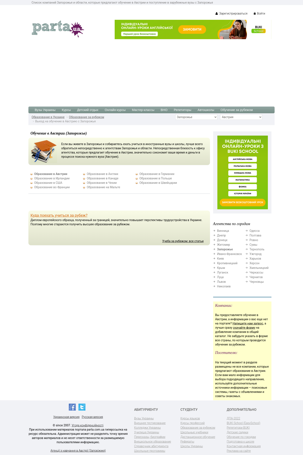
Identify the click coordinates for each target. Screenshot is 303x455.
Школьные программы (149, 450)
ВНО (164, 110)
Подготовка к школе (240, 441)
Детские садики (237, 432)
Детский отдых (87, 110)
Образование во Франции (52, 187)
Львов (221, 281)
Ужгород (256, 254)
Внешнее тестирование (150, 423)
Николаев (224, 286)
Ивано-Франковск (229, 254)
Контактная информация (244, 446)
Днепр (221, 235)
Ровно (254, 240)
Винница (223, 230)
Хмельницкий (259, 268)
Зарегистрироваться (231, 13)
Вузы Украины (45, 110)
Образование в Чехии (102, 182)
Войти (259, 13)
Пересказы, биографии (149, 437)
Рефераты (187, 441)
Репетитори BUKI (238, 427)
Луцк (220, 277)
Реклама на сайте (239, 450)
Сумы (253, 244)
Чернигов (256, 277)
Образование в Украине (48, 117)
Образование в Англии (102, 174)
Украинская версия (66, 417)
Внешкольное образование (152, 441)
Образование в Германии (156, 174)
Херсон (254, 263)
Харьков (255, 258)
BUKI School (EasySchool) (243, 423)
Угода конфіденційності (88, 425)
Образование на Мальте (103, 187)
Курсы (66, 110)
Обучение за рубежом (237, 110)
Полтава (255, 235)
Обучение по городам (241, 437)
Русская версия (92, 417)
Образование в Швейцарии (158, 182)
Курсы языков (190, 418)
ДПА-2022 (233, 418)
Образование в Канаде (102, 178)
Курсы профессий (193, 423)
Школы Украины (192, 446)
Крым (221, 268)
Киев (220, 258)
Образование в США (48, 182)
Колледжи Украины (147, 427)
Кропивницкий (227, 263)
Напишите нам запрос (248, 323)
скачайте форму (244, 327)
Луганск (222, 272)
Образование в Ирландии (51, 178)
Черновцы (257, 281)
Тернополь (257, 249)
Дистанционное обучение (198, 437)
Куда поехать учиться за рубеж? (59, 215)
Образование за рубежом (86, 117)
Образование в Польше (155, 178)
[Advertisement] (151, 70)
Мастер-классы (143, 110)
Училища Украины (146, 432)
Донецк (222, 240)
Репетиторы (182, 110)
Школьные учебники (194, 432)
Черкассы (256, 272)
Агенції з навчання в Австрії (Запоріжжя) (78, 450)
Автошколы (206, 110)
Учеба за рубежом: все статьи (182, 241)
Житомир (223, 244)
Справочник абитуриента (151, 446)
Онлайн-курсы (115, 110)
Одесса (255, 230)
